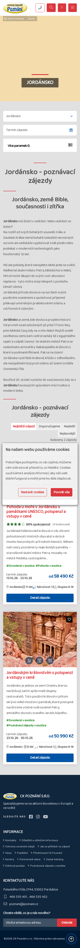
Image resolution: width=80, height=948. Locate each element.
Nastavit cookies (32, 492)
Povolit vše (62, 492)
